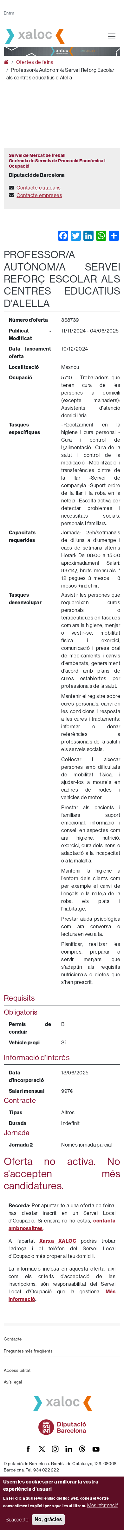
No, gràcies (48, 1519)
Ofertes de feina (34, 62)
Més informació (102, 1505)
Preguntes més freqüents (28, 1351)
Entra (9, 13)
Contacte (13, 1339)
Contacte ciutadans (38, 187)
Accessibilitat (17, 1370)
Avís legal (13, 1382)
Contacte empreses (39, 195)
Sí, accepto (17, 1519)
